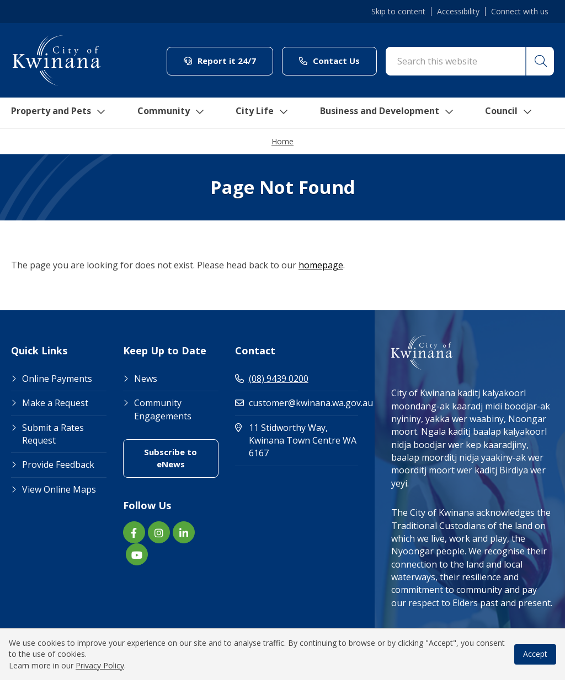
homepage (321, 266)
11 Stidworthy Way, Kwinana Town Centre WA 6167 (297, 441)
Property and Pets (56, 113)
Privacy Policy (100, 665)
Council (521, 113)
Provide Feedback (58, 465)
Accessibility (458, 11)
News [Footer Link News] (145, 379)
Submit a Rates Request (53, 434)
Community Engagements (162, 409)
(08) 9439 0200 (271, 379)
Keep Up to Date (164, 352)
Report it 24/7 (220, 60)
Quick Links (39, 352)
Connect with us (519, 11)
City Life (264, 113)
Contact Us (329, 60)
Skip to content (398, 11)
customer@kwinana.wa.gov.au (297, 403)
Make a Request (55, 403)
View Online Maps (59, 490)
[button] (539, 61)
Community (172, 113)
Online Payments (57, 379)
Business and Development (394, 113)
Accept (535, 654)
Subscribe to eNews (170, 458)
